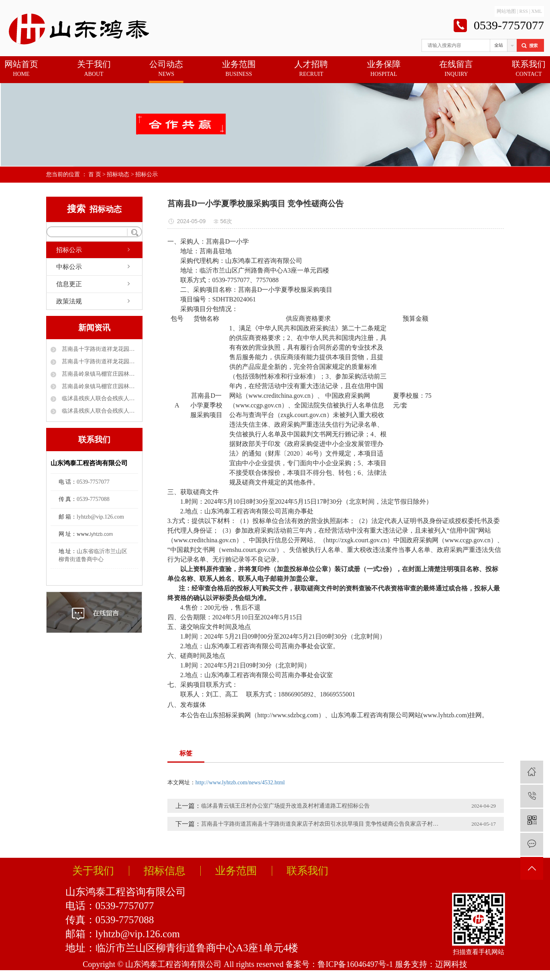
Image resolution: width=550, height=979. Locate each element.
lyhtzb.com (101, 534)
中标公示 (69, 266)
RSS (523, 11)
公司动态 (166, 68)
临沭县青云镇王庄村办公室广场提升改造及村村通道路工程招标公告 (285, 806)
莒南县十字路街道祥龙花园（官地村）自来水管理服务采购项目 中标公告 (99, 349)
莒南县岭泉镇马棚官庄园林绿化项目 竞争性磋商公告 (99, 374)
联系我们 (529, 68)
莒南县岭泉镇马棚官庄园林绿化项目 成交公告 (99, 386)
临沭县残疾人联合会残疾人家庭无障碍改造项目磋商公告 (99, 398)
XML (536, 11)
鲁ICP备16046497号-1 (355, 964)
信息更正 (69, 284)
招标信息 (164, 871)
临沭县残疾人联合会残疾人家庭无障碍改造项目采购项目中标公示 (99, 411)
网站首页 (21, 68)
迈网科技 (451, 964)
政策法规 (69, 301)
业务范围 (239, 68)
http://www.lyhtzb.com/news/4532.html (240, 783)
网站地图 (506, 11)
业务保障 (384, 68)
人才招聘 (311, 68)
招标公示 (146, 174)
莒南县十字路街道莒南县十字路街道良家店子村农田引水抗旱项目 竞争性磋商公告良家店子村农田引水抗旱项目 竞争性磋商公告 (321, 824)
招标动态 (118, 174)
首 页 (94, 174)
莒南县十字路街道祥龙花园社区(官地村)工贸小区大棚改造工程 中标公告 (99, 361)
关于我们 (94, 68)
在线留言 (456, 68)
